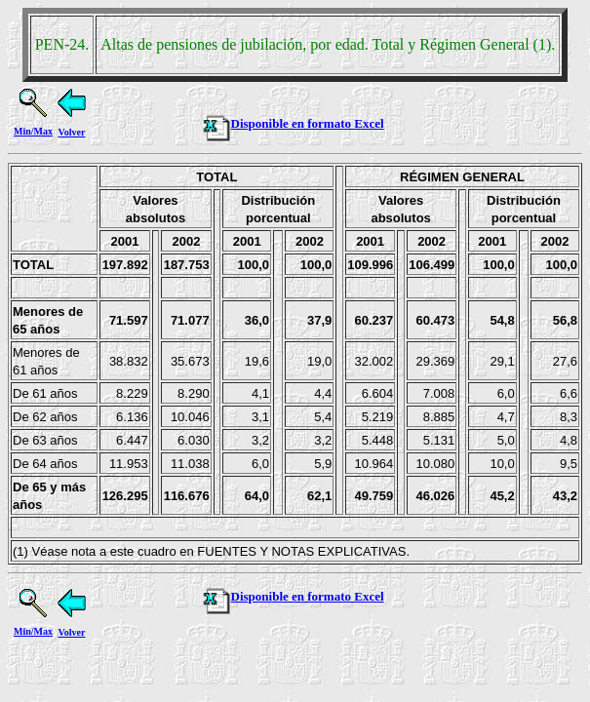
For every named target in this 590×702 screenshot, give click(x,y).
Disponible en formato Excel (292, 123)
